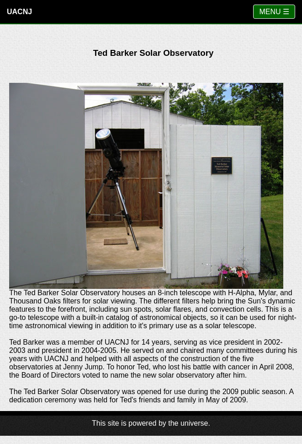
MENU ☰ (274, 12)
